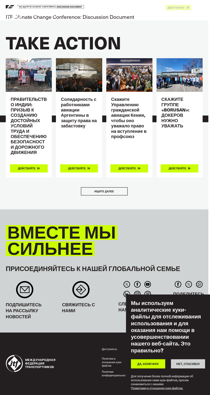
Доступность (109, 349)
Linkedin (126, 294)
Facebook (137, 284)
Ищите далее (104, 191)
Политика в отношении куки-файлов (112, 362)
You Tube (147, 284)
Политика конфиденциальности (115, 373)
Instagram (137, 294)
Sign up (24, 291)
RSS (147, 294)
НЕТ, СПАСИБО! (188, 364)
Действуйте (176, 7)
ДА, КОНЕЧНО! (148, 364)
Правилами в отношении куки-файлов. (157, 388)
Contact (81, 291)
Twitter (126, 284)
